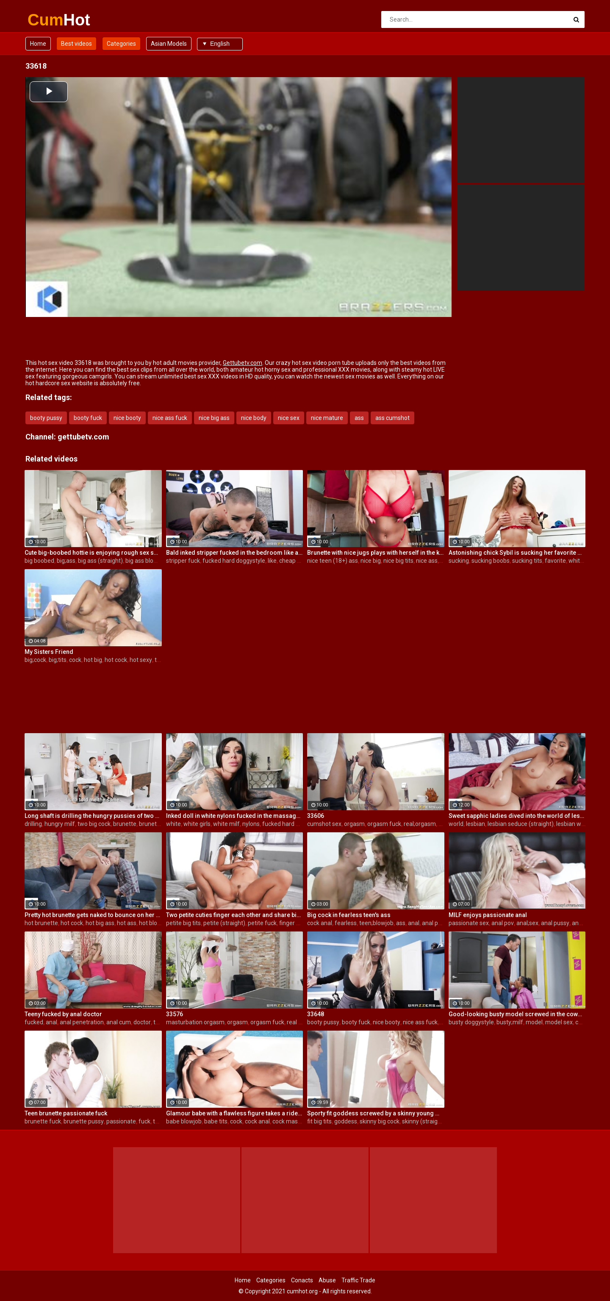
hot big (93, 659)
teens (160, 1121)
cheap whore (296, 560)
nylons (251, 823)
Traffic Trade (358, 1280)
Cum (50, 20)
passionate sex (469, 923)
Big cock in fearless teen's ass (349, 915)
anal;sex (527, 923)
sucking (459, 560)
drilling (33, 823)
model (534, 1022)
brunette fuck (43, 1121)
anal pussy (555, 923)
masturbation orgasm (195, 1022)
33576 (174, 1014)
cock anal (319, 923)
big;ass (66, 560)
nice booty (127, 417)
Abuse (327, 1280)
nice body (253, 417)
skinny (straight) (423, 1121)
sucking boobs (490, 560)
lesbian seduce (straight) (521, 823)
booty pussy (46, 417)
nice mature (327, 417)
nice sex (288, 417)
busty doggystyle (471, 1022)
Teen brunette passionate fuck (66, 1113)
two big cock (94, 823)
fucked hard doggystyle (233, 560)
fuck (144, 1121)
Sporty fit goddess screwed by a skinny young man (375, 1113)
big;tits (58, 659)
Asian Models (169, 43)
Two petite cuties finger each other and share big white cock (234, 915)
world (456, 823)
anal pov (502, 923)
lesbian (475, 823)
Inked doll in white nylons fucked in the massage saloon (234, 815)
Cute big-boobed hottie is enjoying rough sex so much (93, 552)
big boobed (39, 560)
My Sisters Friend (49, 651)
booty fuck (88, 417)
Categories (121, 43)
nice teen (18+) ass (332, 560)
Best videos (76, 43)
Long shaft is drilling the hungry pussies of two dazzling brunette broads (93, 815)
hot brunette (41, 923)
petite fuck (262, 923)
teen (161, 659)
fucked (34, 1022)
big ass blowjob (145, 560)
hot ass (126, 923)
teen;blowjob (376, 923)
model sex (559, 1022)
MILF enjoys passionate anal (488, 915)
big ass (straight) (100, 560)
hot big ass (100, 923)
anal (413, 923)
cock (75, 659)
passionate (121, 1121)
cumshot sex (324, 823)
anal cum (118, 1022)
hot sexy (141, 659)
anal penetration (444, 923)
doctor (142, 1022)
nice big (370, 560)
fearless (346, 923)
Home (38, 43)
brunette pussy (84, 1121)
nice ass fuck (169, 417)
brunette (124, 823)
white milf (226, 823)
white (575, 560)
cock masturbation (297, 1121)
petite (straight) (224, 923)
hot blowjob (154, 923)
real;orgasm (420, 823)
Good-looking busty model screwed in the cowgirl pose (517, 1014)
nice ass (427, 560)
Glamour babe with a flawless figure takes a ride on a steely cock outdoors (234, 1113)
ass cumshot (392, 417)
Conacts (302, 1280)
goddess (345, 1121)
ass (359, 417)
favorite (555, 560)
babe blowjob (184, 1121)
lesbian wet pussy (580, 823)
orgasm (354, 823)
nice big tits (398, 560)
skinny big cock (379, 1121)
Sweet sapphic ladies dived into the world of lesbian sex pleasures (517, 815)
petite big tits (183, 923)
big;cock (35, 659)
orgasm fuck (384, 823)
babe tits (215, 1121)
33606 (315, 815)
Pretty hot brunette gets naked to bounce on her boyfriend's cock (93, 915)
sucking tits (527, 560)
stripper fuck (183, 560)
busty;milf (509, 1022)
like (272, 560)
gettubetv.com (83, 436)
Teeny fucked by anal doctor (63, 1014)
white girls (197, 823)
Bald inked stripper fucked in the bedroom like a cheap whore (234, 552)
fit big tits (319, 1121)
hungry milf (59, 823)
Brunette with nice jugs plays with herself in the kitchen (375, 552)
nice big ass (214, 417)
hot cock (116, 659)
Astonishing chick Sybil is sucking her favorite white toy (517, 552)
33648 (315, 1014)
